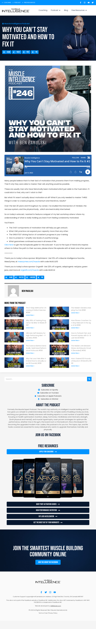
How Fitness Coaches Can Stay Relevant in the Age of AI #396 (81, 322)
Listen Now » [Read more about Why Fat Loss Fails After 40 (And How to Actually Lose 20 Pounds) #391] (30, 366)
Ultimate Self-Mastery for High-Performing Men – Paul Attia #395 (36, 335)
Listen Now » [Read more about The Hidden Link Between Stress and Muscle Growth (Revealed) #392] (75, 353)
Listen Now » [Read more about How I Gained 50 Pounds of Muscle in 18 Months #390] (75, 366)
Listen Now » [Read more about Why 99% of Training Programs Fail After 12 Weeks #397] (30, 328)
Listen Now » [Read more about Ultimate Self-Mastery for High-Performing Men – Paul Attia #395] (30, 340)
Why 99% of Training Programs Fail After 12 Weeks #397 (36, 322)
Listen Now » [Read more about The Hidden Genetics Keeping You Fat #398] (75, 313)
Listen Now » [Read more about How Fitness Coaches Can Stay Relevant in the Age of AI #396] (75, 328)
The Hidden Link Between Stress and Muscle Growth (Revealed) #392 (81, 348)
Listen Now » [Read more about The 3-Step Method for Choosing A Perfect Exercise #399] (30, 315)
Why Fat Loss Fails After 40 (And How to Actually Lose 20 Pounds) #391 (36, 360)
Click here (8, 244)
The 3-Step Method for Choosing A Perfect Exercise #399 (36, 310)
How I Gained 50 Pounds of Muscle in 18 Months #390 (81, 360)
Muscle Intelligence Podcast (17, 23)
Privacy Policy (52, 613)
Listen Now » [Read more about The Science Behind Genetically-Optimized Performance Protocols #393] (30, 353)
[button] (6, 52)
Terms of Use (43, 613)
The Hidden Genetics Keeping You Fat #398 (81, 309)
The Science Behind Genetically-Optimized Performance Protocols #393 (36, 348)
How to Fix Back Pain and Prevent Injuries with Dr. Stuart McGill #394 (81, 335)
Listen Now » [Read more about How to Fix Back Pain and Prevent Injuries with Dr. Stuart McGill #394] (75, 340)
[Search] (89, 379)
